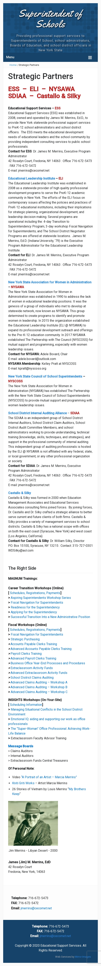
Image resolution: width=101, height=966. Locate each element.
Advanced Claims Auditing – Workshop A (39, 682)
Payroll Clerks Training (26, 654)
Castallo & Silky (19, 493)
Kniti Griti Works (23, 783)
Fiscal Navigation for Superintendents (37, 602)
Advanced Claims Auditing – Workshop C (39, 692)
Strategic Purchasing (25, 639)
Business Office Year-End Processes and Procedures (48, 663)
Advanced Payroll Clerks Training (33, 658)
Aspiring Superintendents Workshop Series (41, 598)
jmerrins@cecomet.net (36, 908)
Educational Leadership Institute (31, 178)
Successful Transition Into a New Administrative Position (50, 617)
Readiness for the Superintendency (35, 607)
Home (13, 64)
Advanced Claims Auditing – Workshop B (39, 687)
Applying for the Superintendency (34, 612)
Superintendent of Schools (50, 18)
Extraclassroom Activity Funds (32, 668)
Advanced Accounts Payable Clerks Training (41, 649)
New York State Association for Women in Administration (49, 282)
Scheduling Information (26, 705)
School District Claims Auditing (32, 677)
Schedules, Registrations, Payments (35, 593)
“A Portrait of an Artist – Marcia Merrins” (49, 777)
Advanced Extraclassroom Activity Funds (39, 673)
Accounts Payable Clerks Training (34, 644)
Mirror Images (83, 956)
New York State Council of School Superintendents (45, 376)
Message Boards (20, 746)
